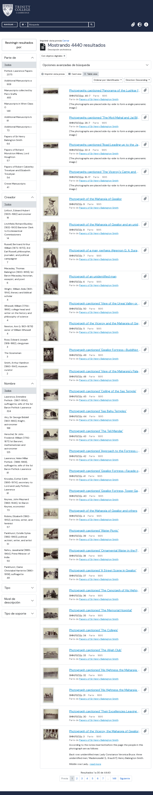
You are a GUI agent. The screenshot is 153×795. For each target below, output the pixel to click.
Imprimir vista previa (53, 74)
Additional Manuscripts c (18, 128)
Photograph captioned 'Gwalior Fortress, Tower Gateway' (105, 491)
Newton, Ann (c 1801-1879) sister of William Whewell (18, 329)
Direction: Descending (137, 80)
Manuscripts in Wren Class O (18, 107)
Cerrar (65, 40)
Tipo (7, 588)
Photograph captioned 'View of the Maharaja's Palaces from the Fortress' (105, 371)
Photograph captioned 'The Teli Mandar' (96, 431)
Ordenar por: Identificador (107, 80)
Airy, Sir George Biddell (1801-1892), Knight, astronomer (16, 422)
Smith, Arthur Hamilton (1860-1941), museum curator (16, 368)
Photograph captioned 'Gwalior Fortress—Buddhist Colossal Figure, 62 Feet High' (105, 350)
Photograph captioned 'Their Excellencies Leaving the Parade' (105, 711)
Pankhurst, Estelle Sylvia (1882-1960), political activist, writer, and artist (18, 538)
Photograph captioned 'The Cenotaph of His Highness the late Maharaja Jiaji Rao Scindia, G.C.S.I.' (105, 590)
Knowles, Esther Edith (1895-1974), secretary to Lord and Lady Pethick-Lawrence (18, 486)
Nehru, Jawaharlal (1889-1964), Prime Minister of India (17, 555)
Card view (74, 74)
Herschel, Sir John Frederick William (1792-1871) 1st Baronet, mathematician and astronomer (17, 443)
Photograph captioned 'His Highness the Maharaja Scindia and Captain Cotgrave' (105, 690)
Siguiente (125, 778)
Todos (7, 64)
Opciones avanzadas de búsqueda (66, 65)
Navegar (9, 24)
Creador (10, 197)
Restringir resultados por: (19, 45)
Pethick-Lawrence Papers (18, 72)
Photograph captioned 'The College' (93, 630)
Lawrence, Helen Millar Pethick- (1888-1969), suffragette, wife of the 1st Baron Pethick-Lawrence (18, 465)
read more (95, 764)
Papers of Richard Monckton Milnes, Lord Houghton (16, 155)
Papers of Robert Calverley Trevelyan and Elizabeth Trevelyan (19, 172)
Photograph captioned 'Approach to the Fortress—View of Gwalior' (105, 451)
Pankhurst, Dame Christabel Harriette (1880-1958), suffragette (19, 572)
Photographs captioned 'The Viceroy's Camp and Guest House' (105, 172)
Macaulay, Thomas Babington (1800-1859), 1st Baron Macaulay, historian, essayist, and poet (18, 276)
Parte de (10, 58)
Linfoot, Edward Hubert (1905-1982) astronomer (17, 214)
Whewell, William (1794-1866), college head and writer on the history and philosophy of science (18, 313)
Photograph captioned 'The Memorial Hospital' (100, 610)
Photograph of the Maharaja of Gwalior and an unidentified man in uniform (105, 224)
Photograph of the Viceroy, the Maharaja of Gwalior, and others (105, 731)
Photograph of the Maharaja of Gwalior (95, 199)
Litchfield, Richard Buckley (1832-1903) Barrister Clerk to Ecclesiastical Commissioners (18, 231)
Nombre (9, 383)
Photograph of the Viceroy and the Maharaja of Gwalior (105, 323)
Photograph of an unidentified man (92, 276)
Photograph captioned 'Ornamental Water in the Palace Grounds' (105, 550)
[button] (133, 24)
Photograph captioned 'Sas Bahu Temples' (98, 411)
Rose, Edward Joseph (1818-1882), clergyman (16, 343)
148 (114, 778)
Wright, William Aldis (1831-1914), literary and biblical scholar (18, 294)
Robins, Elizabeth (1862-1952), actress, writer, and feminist (18, 521)
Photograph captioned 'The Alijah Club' (95, 650)
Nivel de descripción (12, 600)
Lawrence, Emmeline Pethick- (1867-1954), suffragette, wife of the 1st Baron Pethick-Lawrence (18, 404)
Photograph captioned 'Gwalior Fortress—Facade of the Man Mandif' (105, 471)
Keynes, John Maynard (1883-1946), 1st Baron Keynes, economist (16, 504)
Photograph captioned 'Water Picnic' (94, 530)
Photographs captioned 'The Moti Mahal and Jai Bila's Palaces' (105, 117)
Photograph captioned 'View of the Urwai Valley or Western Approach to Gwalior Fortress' (105, 303)
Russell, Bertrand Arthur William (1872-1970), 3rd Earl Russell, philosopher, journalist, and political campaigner (17, 253)
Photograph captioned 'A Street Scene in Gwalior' (102, 570)
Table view (90, 74)
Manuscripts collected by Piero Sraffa (18, 93)
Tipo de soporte (15, 613)
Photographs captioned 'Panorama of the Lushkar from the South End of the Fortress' (105, 90)
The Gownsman (12, 354)
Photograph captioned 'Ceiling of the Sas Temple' (102, 391)
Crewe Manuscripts (15, 185)
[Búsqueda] (58, 24)
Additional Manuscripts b (18, 118)
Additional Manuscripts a (18, 82)
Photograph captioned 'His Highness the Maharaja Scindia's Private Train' (105, 670)
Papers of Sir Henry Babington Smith (14, 140)
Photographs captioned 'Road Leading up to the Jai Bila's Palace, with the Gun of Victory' (105, 144)
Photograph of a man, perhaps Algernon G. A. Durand (105, 250)
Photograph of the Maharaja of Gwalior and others (103, 510)
